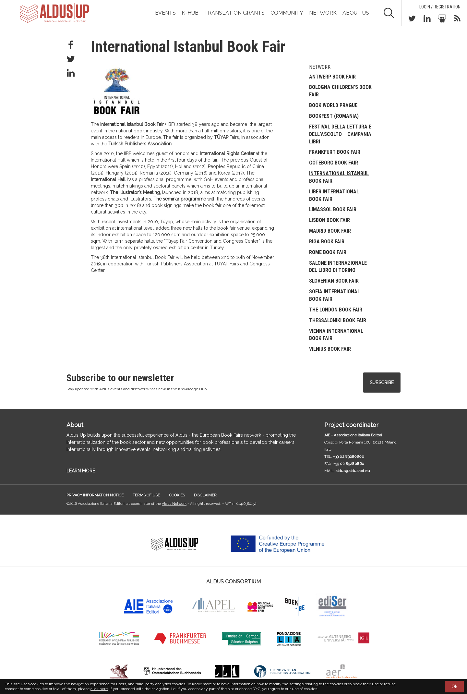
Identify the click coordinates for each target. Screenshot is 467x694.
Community (286, 13)
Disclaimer (205, 495)
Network (323, 13)
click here (99, 689)
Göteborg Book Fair (333, 163)
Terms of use (146, 495)
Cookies (177, 495)
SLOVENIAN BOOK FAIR (334, 281)
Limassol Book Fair (332, 209)
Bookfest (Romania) (334, 116)
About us (355, 13)
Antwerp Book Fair (332, 77)
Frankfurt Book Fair (334, 152)
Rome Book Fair (327, 252)
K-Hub (190, 13)
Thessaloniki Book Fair (337, 320)
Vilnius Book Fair (330, 349)
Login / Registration (440, 6)
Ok (454, 686)
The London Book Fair (335, 310)
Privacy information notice (95, 495)
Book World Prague (333, 105)
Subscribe (382, 382)
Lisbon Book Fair (329, 220)
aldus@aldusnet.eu (353, 471)
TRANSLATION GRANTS (234, 13)
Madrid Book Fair (330, 231)
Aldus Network (174, 504)
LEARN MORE (80, 470)
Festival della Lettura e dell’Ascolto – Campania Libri (340, 134)
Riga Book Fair (326, 241)
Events (165, 13)
